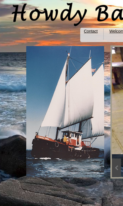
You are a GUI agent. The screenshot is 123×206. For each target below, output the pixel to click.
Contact (91, 31)
